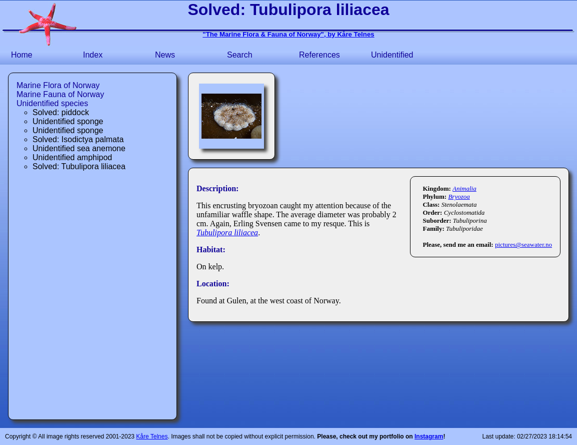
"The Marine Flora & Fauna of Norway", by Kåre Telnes (288, 34)
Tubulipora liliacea (227, 232)
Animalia (464, 188)
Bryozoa (459, 196)
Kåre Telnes (152, 436)
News (165, 55)
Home (21, 55)
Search (239, 55)
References (319, 55)
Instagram (428, 436)
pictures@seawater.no (523, 244)
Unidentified (392, 55)
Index (92, 55)
